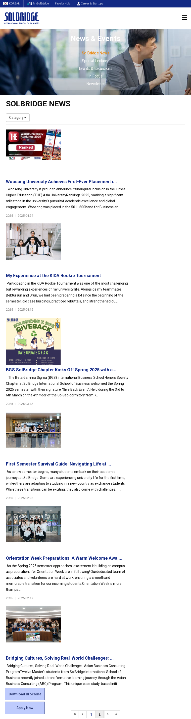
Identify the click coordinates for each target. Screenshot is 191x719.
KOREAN (12, 3)
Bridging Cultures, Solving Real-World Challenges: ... (122, 398)
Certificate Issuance (114, 591)
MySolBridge (40, 3)
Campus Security (112, 626)
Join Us (11, 606)
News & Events (160, 588)
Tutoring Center (111, 621)
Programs (62, 549)
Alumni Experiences (114, 576)
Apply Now (24, 708)
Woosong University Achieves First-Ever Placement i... (123, 134)
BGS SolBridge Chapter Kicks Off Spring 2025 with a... (123, 240)
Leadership (14, 561)
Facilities (106, 611)
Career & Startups (94, 3)
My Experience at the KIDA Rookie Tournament (115, 187)
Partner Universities (68, 611)
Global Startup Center (116, 561)
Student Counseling (114, 616)
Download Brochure (25, 694)
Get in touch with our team (142, 529)
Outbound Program (68, 616)
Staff (10, 601)
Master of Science (67, 576)
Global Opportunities (72, 603)
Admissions (157, 549)
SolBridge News (95, 53)
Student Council (111, 556)
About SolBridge (21, 549)
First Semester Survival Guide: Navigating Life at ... (120, 292)
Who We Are (15, 556)
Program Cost (157, 566)
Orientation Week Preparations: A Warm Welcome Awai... (126, 345)
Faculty (11, 596)
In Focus (95, 76)
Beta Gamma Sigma (115, 571)
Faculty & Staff (20, 588)
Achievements (17, 571)
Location (12, 576)
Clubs (103, 566)
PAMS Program (65, 621)
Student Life (110, 549)
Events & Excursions (95, 68)
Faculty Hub (66, 3)
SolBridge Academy (68, 591)
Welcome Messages (22, 566)
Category (17, 118)
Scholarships (156, 571)
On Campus (110, 603)
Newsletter (95, 84)
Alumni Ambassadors (70, 635)
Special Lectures (95, 60)
